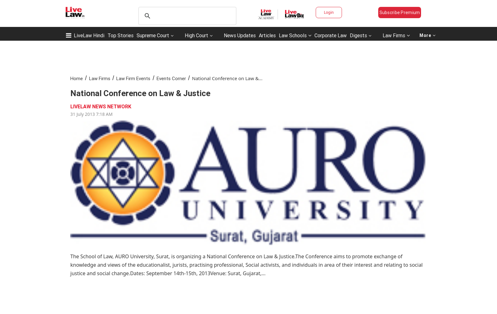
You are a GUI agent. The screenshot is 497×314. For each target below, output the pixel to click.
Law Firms (396, 35)
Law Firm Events (133, 78)
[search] (186, 16)
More (427, 35)
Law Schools (295, 35)
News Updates (240, 35)
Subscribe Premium (399, 12)
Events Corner (171, 78)
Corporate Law (330, 35)
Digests (358, 35)
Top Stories (120, 35)
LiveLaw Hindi (89, 35)
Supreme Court (153, 35)
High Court (196, 35)
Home (76, 78)
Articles (267, 35)
